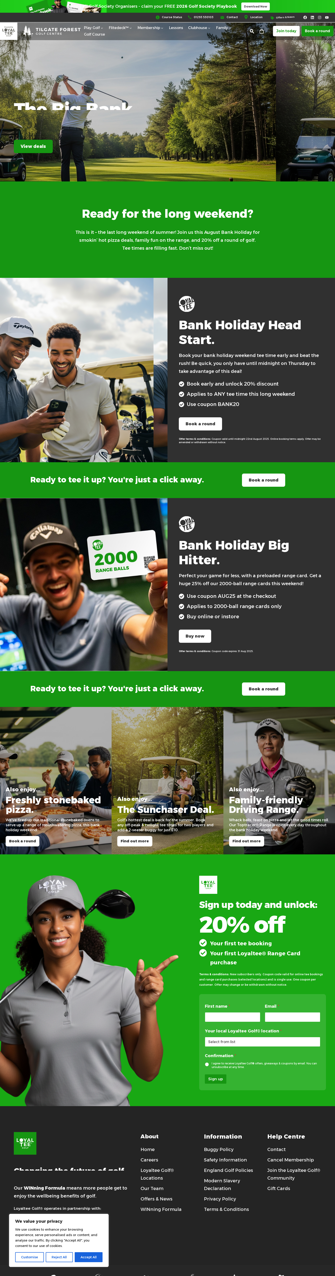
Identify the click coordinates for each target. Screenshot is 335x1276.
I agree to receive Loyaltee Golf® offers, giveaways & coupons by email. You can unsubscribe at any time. (264, 1065)
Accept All (89, 1257)
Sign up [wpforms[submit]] (215, 1079)
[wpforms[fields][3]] (292, 1017)
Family (224, 28)
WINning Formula (44, 1188)
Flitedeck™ (121, 28)
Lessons (176, 28)
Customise (29, 1257)
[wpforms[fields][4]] (262, 1042)
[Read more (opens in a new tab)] (172, 18)
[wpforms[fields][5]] (207, 1064)
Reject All (59, 1257)
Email (272, 1006)
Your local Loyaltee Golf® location (243, 1031)
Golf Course (94, 35)
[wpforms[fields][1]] (232, 1017)
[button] (252, 32)
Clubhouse (199, 28)
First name (217, 1006)
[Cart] (261, 32)
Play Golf (94, 28)
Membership (151, 28)
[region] (59, 1240)
